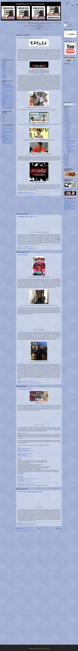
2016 (66, 120)
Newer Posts (19, 528)
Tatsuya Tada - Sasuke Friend (7, 94)
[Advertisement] (39, 204)
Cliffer (51, 124)
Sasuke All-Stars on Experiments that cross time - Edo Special (7, 136)
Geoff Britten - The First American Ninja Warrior (6, 84)
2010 (66, 162)
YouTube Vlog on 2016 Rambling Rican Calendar (29, 491)
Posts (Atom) (23, 530)
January (67, 139)
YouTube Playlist (5, 114)
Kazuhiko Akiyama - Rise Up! (7, 96)
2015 (66, 154)
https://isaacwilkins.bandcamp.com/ (24, 481)
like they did (56, 59)
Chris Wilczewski (40, 305)
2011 (66, 160)
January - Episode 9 (34, 335)
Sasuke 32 (26, 194)
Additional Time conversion (39, 73)
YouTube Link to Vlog (39, 507)
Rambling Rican (31, 248)
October (67, 124)
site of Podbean (53, 406)
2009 (66, 164)
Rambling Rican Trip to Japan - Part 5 (27, 216)
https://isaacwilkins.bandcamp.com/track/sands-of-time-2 (28, 478)
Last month (24, 54)
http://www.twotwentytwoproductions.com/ (25, 451)
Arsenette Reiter (54, 305)
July (67, 129)
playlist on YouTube (51, 287)
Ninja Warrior (28, 485)
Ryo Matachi (47, 124)
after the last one (42, 49)
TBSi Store (21, 376)
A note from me (32, 29)
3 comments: (32, 192)
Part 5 (3, 121)
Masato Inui (47, 276)
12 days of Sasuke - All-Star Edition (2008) (69, 209)
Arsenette (70, 24)
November (68, 123)
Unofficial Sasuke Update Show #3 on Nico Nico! (29, 37)
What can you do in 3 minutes (7, 143)
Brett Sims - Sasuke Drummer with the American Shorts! (7, 108)
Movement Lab (47, 305)
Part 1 (35, 241)
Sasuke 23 (4, 73)
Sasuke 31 (32, 524)
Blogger (47, 648)
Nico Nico (22, 194)
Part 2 (55, 240)
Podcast (29, 382)
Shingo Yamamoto (47, 107)
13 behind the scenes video (53, 53)
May (67, 132)
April (67, 134)
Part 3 (3, 118)
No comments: (32, 246)
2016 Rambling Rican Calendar (42, 509)
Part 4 (22, 239)
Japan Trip (26, 248)
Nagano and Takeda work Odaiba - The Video (68, 204)
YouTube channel (25, 407)
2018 (66, 116)
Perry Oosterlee (26, 238)
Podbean (20, 430)
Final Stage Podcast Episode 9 (25, 389)
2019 (66, 115)
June (67, 131)
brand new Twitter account (41, 55)
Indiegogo (22, 248)
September (68, 126)
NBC (21, 485)
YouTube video (25, 234)
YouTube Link (32, 232)
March (67, 136)
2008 (66, 165)
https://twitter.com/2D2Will (26, 448)
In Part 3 (26, 240)
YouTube (39, 382)
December (68, 121)
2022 (66, 110)
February (68, 137)
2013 (66, 157)
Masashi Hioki (29, 154)
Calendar (22, 382)
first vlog (58, 336)
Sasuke (42, 485)
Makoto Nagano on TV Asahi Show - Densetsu (7, 139)
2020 (66, 113)
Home (39, 528)
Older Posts (59, 528)
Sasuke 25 (4, 70)
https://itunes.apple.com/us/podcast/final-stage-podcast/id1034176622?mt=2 (34, 445)
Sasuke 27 (4, 67)
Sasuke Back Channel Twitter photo (39, 182)
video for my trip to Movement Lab (25, 332)
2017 (66, 118)
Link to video (35, 329)
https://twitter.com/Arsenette (27, 453)
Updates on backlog (22, 254)
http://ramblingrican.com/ (22, 454)
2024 (66, 108)
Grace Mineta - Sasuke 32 (6, 86)
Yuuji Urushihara (36, 139)
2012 (66, 159)
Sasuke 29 (4, 64)
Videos (36, 248)
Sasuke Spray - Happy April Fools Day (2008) (69, 207)
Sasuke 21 (4, 76)
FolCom (49, 84)
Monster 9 (20, 83)
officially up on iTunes (38, 406)
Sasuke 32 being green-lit (52, 186)
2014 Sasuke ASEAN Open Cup (7, 131)
